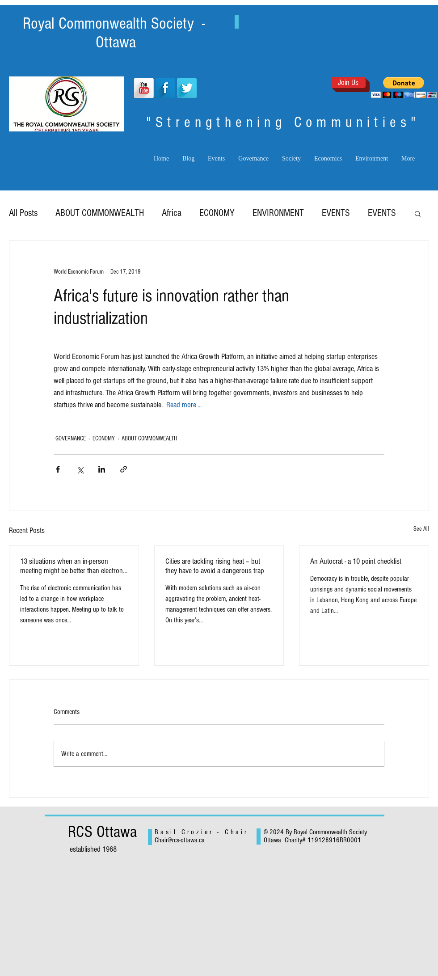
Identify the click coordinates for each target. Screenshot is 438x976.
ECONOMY (217, 213)
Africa (171, 213)
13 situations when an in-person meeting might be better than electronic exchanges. (73, 566)
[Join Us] (348, 82)
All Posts (23, 213)
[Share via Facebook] (58, 469)
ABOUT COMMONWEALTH (99, 213)
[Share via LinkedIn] (101, 469)
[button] (404, 87)
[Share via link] (123, 469)
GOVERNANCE (70, 438)
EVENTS (336, 213)
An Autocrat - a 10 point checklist (355, 561)
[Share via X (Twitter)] (80, 469)
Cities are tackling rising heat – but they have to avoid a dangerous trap (214, 566)
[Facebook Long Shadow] (165, 88)
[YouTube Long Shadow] (144, 88)
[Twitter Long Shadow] (187, 88)
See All (421, 528)
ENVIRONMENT (278, 213)
